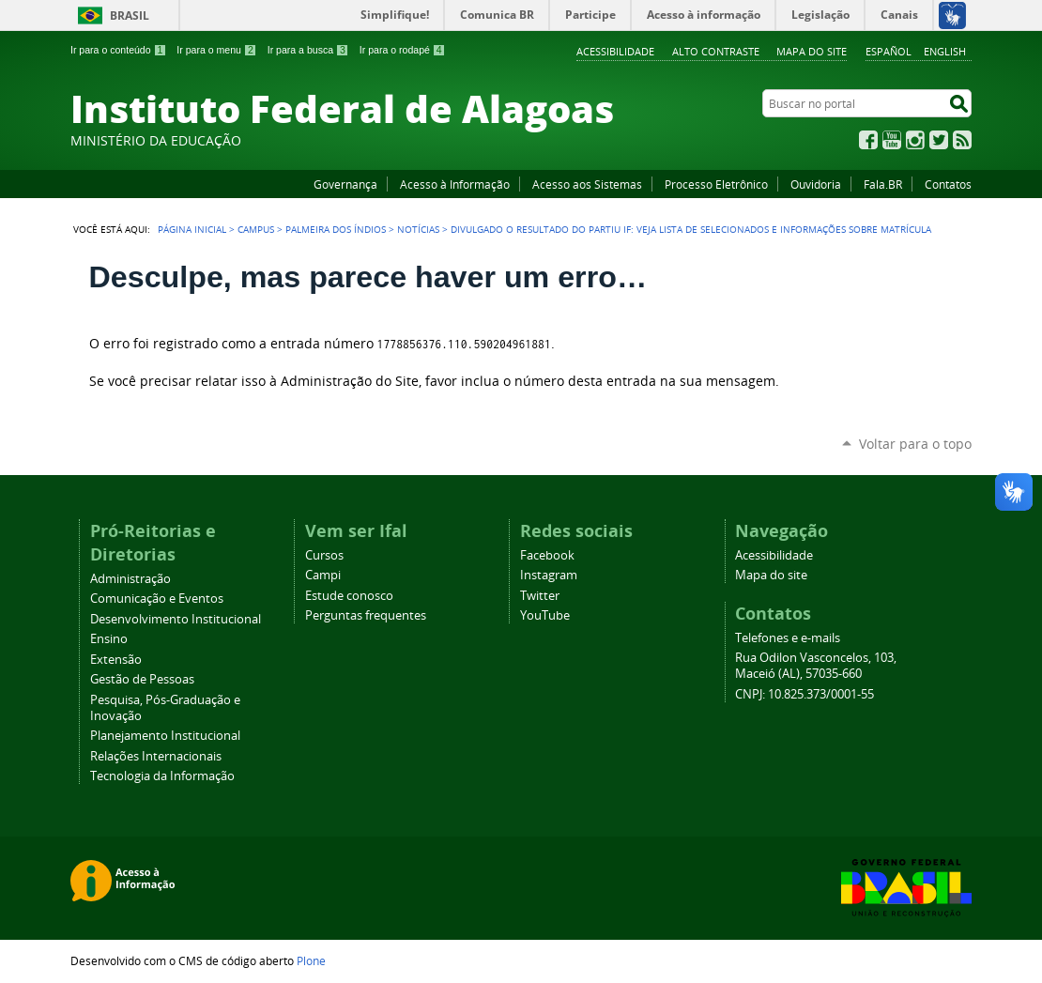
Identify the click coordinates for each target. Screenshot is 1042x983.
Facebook (868, 140)
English (945, 51)
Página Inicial (192, 229)
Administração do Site (350, 381)
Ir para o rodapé (403, 49)
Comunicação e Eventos (156, 599)
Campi (323, 575)
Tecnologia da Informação (162, 776)
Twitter (938, 140)
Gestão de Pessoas (142, 679)
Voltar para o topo (915, 444)
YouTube (891, 140)
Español (889, 51)
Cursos (324, 555)
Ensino (109, 639)
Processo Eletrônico (716, 184)
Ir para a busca (308, 49)
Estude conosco (349, 596)
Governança (345, 184)
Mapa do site (811, 51)
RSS (962, 140)
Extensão (116, 660)
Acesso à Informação (455, 184)
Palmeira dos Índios (335, 229)
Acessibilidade (615, 51)
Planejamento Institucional (165, 736)
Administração (130, 579)
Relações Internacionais (156, 756)
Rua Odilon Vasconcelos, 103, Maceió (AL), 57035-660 (815, 666)
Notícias (418, 229)
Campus (256, 229)
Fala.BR (883, 184)
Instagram (915, 140)
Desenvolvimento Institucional (175, 619)
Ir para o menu (216, 49)
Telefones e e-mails (787, 638)
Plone (311, 960)
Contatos (948, 184)
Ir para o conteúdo (118, 49)
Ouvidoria (815, 184)
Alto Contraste (715, 51)
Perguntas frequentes (365, 615)
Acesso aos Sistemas (587, 184)
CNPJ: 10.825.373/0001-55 (804, 694)
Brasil (129, 15)
